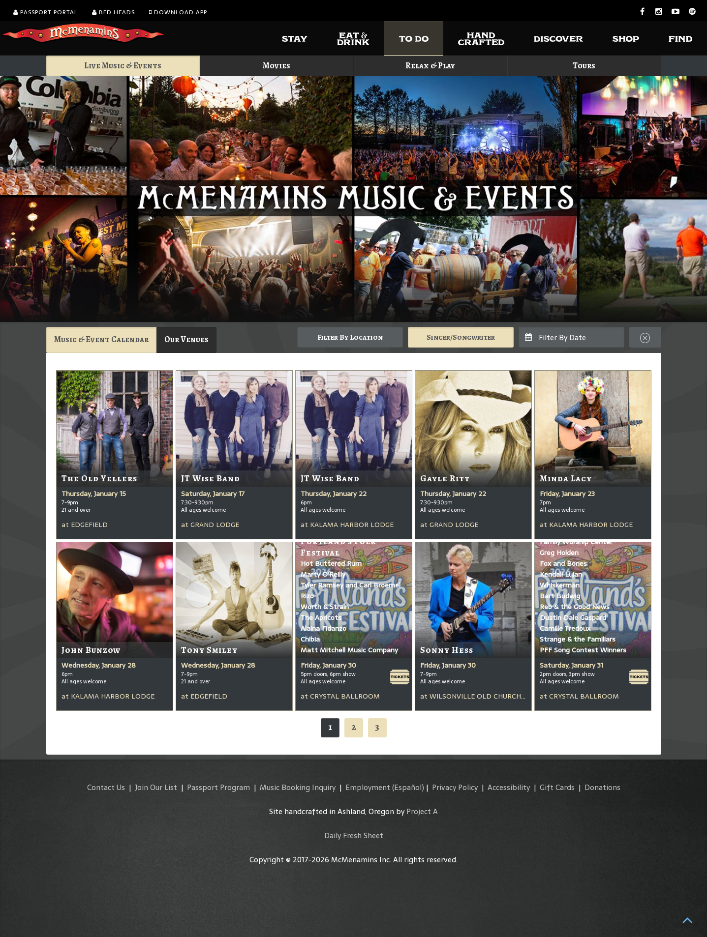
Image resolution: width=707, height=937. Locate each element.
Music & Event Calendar (101, 339)
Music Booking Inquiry (298, 787)
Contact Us (106, 787)
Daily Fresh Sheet (353, 835)
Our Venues (186, 339)
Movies (276, 65)
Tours (584, 65)
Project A (422, 811)
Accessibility (509, 787)
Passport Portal (45, 12)
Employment (367, 787)
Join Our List (156, 787)
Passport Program (218, 787)
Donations (602, 787)
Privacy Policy (455, 787)
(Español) (408, 787)
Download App (178, 12)
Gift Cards (557, 787)
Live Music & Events (122, 65)
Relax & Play (430, 65)
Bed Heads (113, 12)
